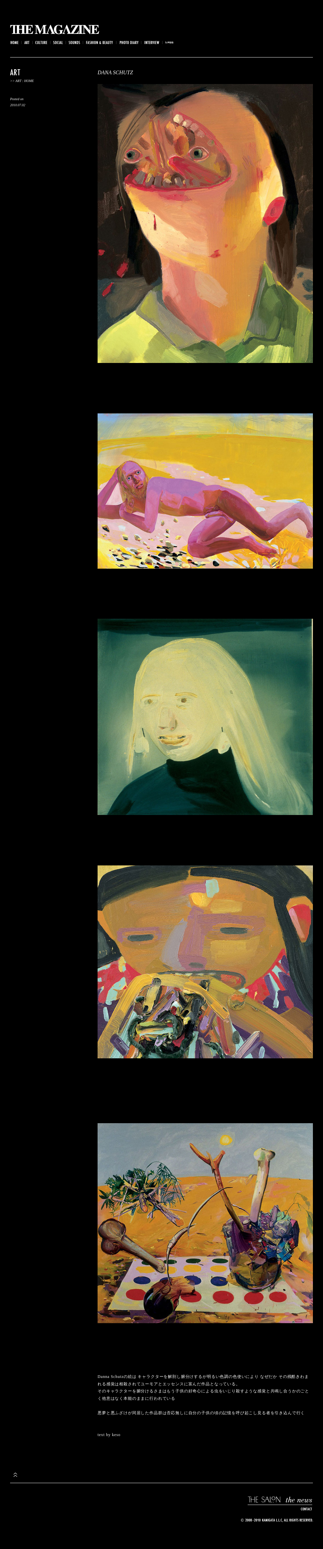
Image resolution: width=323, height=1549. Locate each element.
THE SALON (265, 1499)
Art (27, 42)
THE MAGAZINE (55, 30)
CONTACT (305, 1509)
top (15, 1475)
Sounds (74, 42)
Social (58, 42)
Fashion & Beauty (99, 42)
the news (298, 1499)
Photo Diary (128, 42)
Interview (152, 42)
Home (14, 42)
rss (170, 42)
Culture (41, 42)
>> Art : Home (22, 81)
